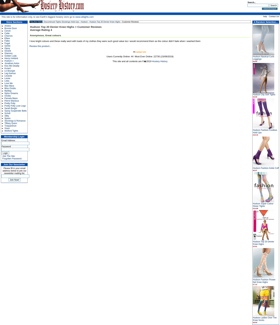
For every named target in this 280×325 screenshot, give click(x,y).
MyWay (8, 91)
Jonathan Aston (11, 63)
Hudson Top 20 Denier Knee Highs (263, 242)
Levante (8, 76)
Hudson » (9, 61)
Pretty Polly (9, 103)
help (265, 16)
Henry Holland (11, 58)
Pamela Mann (11, 98)
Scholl (7, 113)
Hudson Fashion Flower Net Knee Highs (264, 280)
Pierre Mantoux (11, 101)
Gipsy (7, 48)
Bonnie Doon (10, 28)
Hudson (84, 22)
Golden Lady (10, 56)
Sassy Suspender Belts (15, 111)
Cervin (7, 31)
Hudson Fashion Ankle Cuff (266, 168)
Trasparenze (10, 126)
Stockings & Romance (15, 121)
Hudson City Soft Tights (264, 94)
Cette (7, 33)
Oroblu (7, 96)
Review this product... (40, 46)
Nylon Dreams (11, 93)
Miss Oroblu (10, 88)
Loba (6, 81)
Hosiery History (160, 61)
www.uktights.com (84, 17)
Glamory (8, 53)
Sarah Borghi (10, 108)
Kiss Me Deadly (11, 66)
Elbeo (7, 38)
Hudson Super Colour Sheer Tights (263, 204)
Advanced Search (269, 9)
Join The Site (8, 156)
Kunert (7, 68)
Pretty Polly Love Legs (15, 106)
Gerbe (7, 46)
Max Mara (9, 86)
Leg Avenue (10, 73)
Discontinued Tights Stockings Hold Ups (61, 22)
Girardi (7, 51)
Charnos (8, 36)
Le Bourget (9, 71)
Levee (7, 78)
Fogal (7, 43)
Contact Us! (274, 16)
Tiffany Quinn (10, 123)
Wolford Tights (11, 131)
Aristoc (7, 26)
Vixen (7, 128)
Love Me (8, 83)
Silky (6, 116)
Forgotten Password (11, 158)
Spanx (7, 118)
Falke (7, 41)
